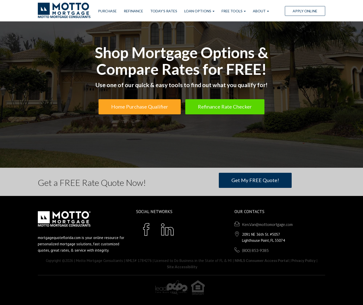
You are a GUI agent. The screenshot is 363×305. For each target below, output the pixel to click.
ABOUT (261, 11)
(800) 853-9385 (255, 250)
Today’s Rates (163, 11)
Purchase (107, 11)
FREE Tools (234, 11)
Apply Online (305, 11)
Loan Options (199, 11)
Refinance (133, 11)
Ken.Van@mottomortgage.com (267, 224)
